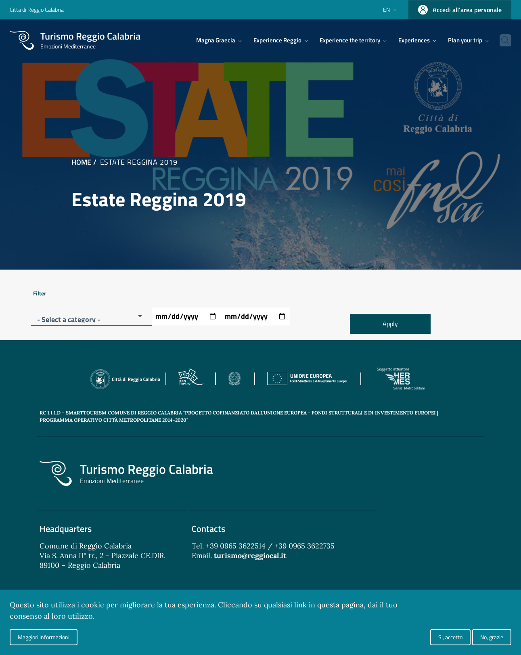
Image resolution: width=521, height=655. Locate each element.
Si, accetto (450, 637)
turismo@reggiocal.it (250, 555)
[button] (91, 317)
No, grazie (491, 637)
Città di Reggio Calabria (37, 9)
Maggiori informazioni (43, 637)
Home (81, 162)
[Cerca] (501, 40)
